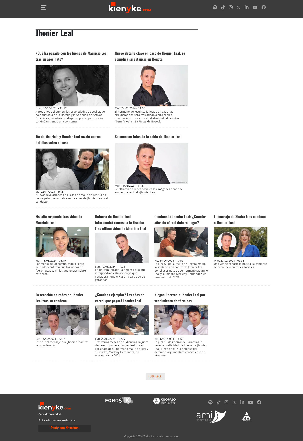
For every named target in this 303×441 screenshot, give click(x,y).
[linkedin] (247, 8)
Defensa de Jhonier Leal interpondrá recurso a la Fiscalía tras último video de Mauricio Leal (120, 223)
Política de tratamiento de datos (56, 420)
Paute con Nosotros (64, 428)
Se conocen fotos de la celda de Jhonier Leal (148, 137)
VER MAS (155, 376)
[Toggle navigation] (43, 7)
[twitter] (239, 8)
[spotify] (215, 8)
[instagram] (231, 8)
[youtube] (255, 8)
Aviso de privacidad (49, 414)
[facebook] (263, 8)
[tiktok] (223, 8)
